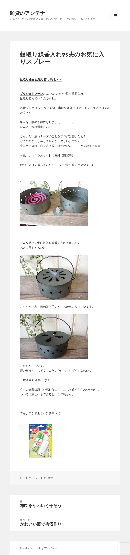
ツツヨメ (33, 477)
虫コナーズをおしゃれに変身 (41, 155)
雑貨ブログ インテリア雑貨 (37, 108)
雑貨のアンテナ (27, 13)
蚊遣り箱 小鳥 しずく (36, 380)
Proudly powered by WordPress (38, 548)
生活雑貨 (48, 477)
